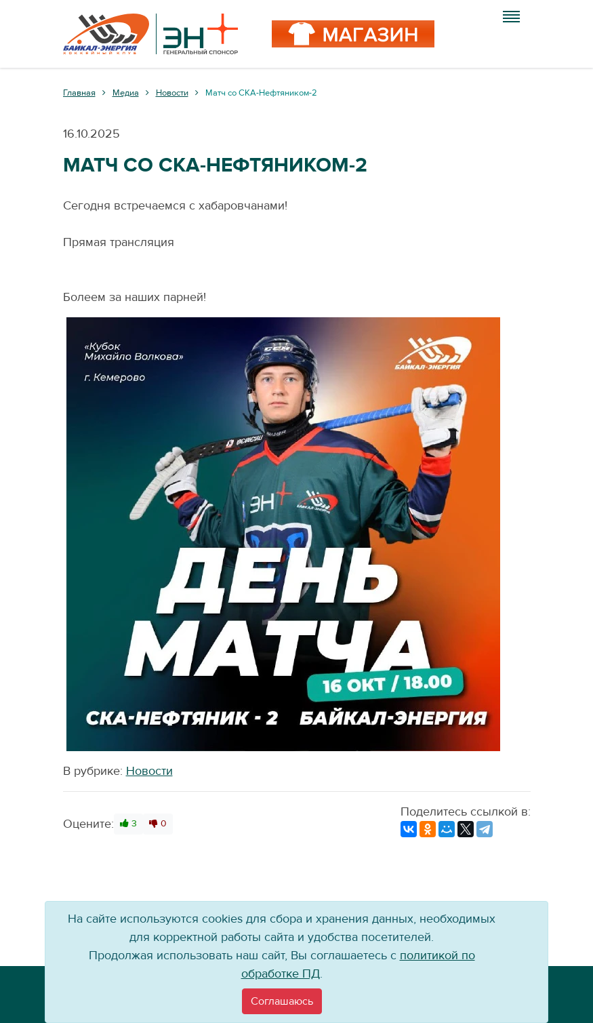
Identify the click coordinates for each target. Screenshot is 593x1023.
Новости (149, 771)
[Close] (282, 1001)
